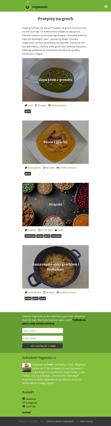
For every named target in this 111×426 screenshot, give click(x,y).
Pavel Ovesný (86, 421)
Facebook (31, 399)
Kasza (42, 298)
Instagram (31, 402)
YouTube (31, 406)
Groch (27, 111)
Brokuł (28, 298)
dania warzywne (58, 105)
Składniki (32, 230)
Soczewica (56, 236)
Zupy (30, 105)
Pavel (60, 230)
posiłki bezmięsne (68, 167)
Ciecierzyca (30, 236)
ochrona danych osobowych (60, 421)
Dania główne (34, 167)
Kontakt (26, 412)
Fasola (40, 236)
